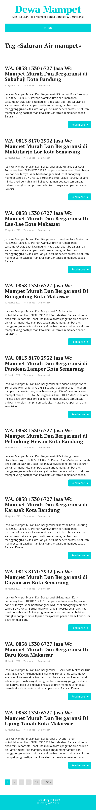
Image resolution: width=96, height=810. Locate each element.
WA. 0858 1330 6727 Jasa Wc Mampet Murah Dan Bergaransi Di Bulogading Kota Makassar (46, 291)
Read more (78, 124)
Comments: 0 (44, 85)
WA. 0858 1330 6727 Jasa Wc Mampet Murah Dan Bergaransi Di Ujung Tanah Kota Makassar (46, 718)
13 (36, 782)
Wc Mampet (29, 85)
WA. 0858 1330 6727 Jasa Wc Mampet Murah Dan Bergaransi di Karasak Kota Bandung (46, 504)
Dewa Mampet (48, 9)
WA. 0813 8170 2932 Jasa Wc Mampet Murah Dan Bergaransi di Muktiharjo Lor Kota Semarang (46, 146)
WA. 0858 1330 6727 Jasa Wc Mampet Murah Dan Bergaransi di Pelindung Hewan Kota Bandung (46, 436)
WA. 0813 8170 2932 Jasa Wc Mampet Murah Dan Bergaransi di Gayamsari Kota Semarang (46, 577)
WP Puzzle (53, 803)
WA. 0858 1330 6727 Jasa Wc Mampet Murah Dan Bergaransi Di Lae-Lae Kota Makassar (46, 218)
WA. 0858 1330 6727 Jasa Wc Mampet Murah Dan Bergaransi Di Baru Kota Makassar (46, 649)
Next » (47, 782)
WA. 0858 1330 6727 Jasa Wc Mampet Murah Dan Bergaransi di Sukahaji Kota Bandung (46, 73)
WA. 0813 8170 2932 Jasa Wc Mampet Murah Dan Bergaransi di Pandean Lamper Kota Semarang (46, 363)
